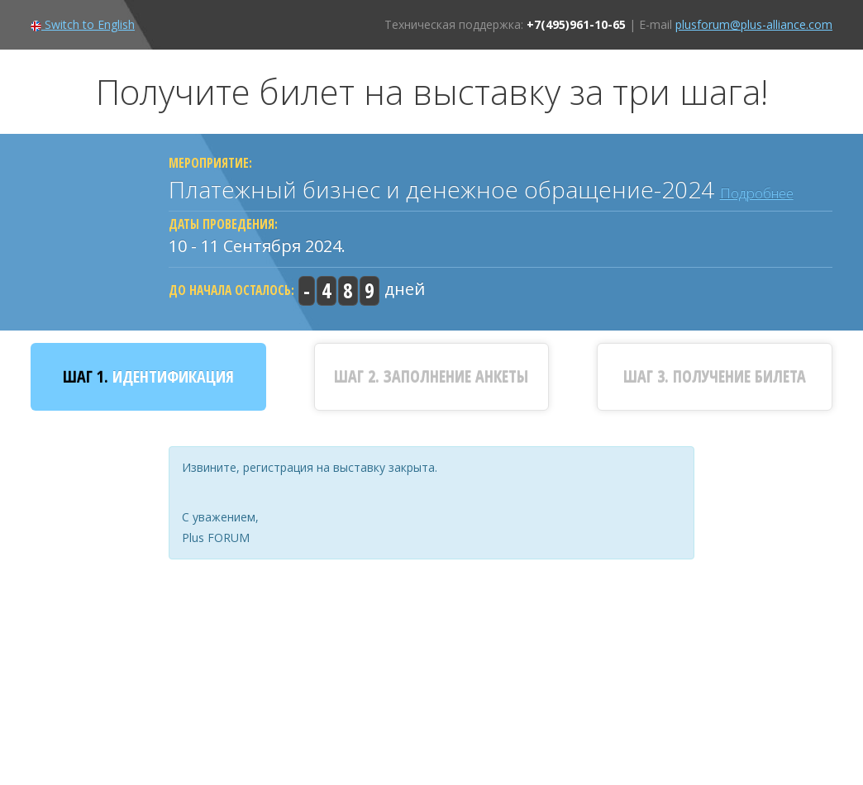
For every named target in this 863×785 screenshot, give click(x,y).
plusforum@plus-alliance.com (753, 24)
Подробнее (757, 192)
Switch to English (83, 24)
